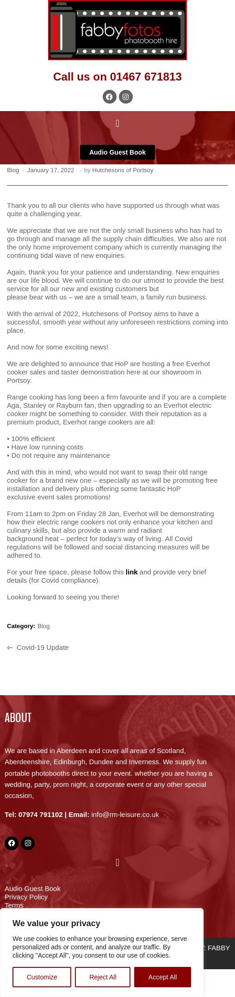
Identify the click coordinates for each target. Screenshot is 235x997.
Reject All (102, 977)
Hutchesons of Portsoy (123, 170)
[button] (117, 123)
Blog (13, 170)
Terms (14, 905)
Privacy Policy (26, 897)
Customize (42, 977)
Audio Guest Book (33, 888)
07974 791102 (41, 814)
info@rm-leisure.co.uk (125, 814)
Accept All (162, 977)
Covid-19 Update (42, 646)
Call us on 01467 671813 (117, 76)
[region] (102, 952)
